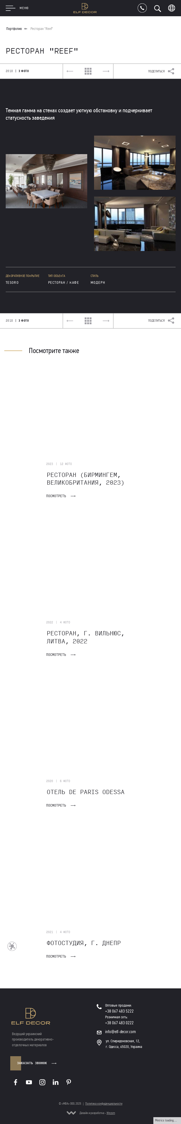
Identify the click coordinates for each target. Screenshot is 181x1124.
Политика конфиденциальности (103, 1103)
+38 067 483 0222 (119, 1022)
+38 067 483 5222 (119, 1011)
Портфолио (14, 28)
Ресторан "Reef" (41, 28)
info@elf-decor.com (120, 1031)
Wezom (111, 1113)
